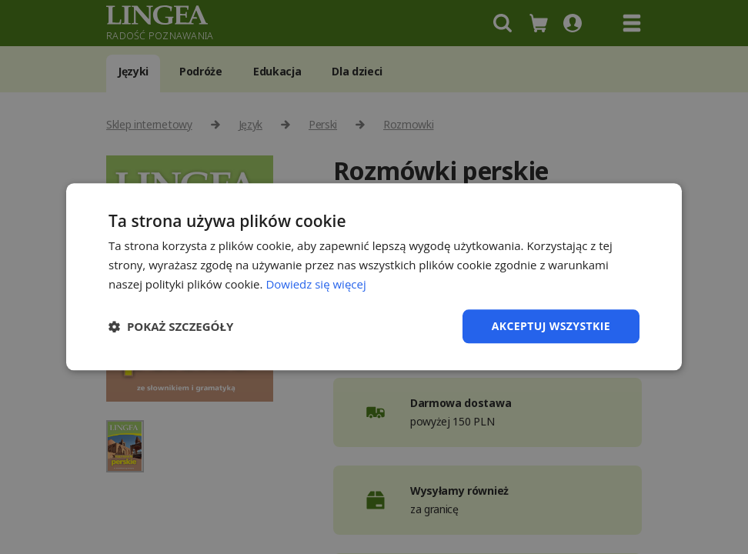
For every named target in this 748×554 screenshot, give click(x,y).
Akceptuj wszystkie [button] (551, 326)
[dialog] (374, 277)
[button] (171, 326)
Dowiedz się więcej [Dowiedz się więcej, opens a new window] (315, 284)
